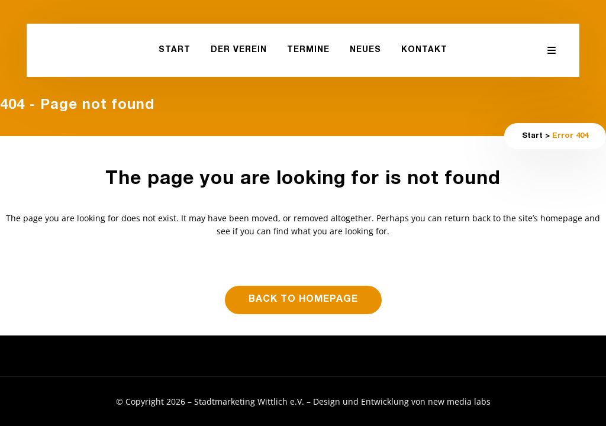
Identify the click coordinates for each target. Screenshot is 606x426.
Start (532, 136)
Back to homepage (303, 300)
